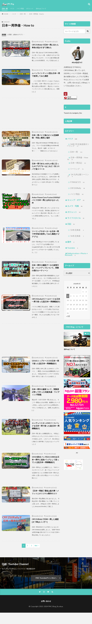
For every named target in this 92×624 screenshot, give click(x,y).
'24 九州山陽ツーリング (78, 177)
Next (36, 557)
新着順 (4, 34)
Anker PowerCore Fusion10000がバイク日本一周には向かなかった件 (46, 202)
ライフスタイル (76, 220)
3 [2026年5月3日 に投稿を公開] (67, 298)
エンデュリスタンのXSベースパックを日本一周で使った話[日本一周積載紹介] (45, 433)
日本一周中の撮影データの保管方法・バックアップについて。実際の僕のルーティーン (45, 270)
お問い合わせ (46, 612)
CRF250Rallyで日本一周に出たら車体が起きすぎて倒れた (45, 46)
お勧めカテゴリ (20, 34)
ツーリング (77, 170)
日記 (71, 226)
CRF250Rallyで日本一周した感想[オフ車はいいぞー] (45, 531)
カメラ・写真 (75, 208)
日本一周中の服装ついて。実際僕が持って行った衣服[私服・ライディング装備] (45, 398)
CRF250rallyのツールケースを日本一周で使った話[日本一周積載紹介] (46, 304)
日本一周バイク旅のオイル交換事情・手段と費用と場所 (45, 137)
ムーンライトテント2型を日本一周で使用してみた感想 (46, 74)
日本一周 (5, 9)
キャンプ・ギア (76, 202)
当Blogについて (46, 9)
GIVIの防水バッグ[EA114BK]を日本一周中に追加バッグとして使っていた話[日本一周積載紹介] (46, 467)
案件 (71, 244)
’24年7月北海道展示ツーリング (77, 145)
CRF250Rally (78, 190)
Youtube (73, 250)
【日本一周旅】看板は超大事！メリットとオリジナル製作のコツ (45, 501)
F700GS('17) (78, 184)
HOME (6, 14)
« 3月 (68, 318)
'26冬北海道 (77, 238)
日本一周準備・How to (36, 14)
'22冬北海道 (77, 232)
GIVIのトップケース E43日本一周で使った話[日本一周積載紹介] (46, 368)
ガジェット (33, 9)
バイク (13, 9)
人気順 (10, 34)
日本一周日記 (76, 164)
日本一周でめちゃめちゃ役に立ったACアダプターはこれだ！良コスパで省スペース (45, 167)
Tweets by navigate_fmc (73, 113)
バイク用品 (22, 9)
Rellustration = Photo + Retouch (76, 256)
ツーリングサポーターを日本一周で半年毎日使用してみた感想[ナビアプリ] (45, 236)
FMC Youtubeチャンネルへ (46, 589)
